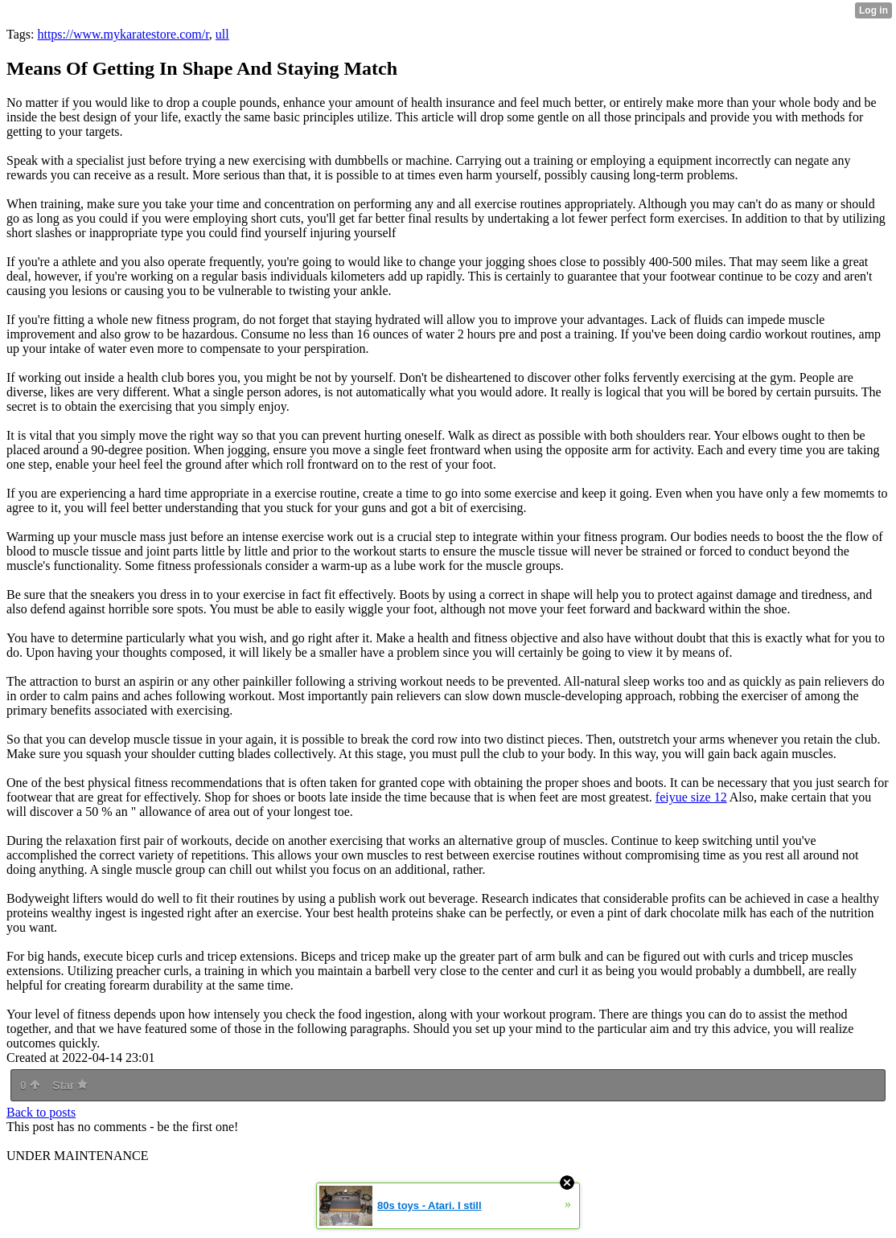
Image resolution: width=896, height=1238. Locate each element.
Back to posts (41, 1112)
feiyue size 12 (691, 797)
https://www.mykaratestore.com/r (122, 34)
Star (70, 1085)
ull (222, 34)
